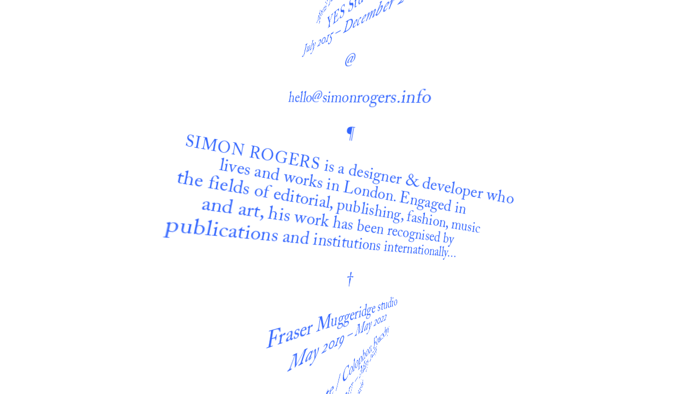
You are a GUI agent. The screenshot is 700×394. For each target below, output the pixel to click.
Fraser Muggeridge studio (332, 292)
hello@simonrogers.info (363, 64)
